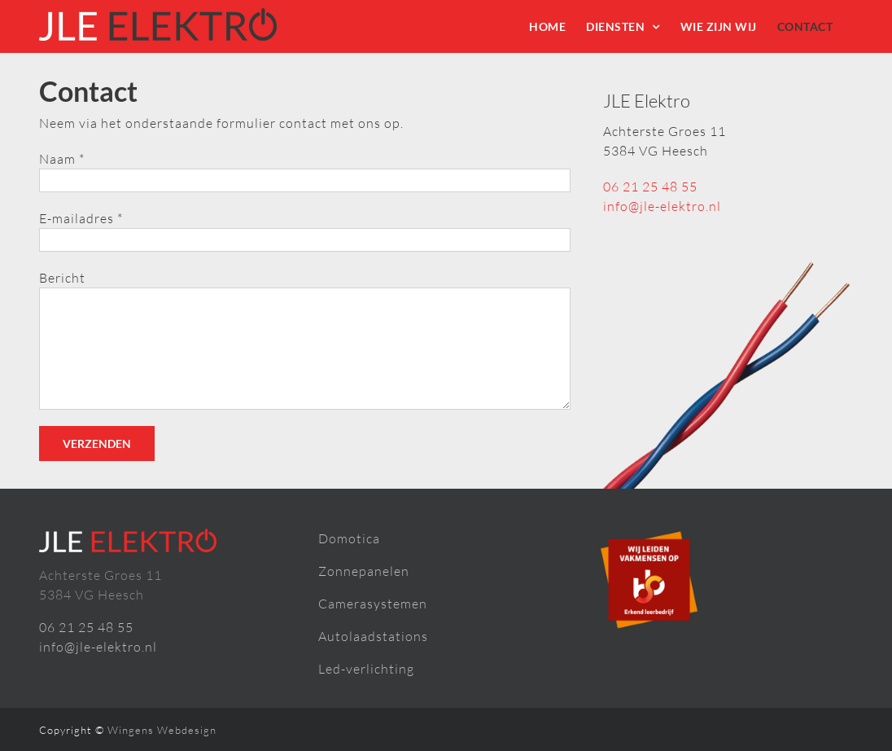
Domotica (349, 538)
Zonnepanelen (363, 571)
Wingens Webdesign (161, 729)
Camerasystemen (372, 603)
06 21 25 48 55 (650, 186)
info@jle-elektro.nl (662, 206)
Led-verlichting (366, 669)
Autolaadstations (373, 636)
